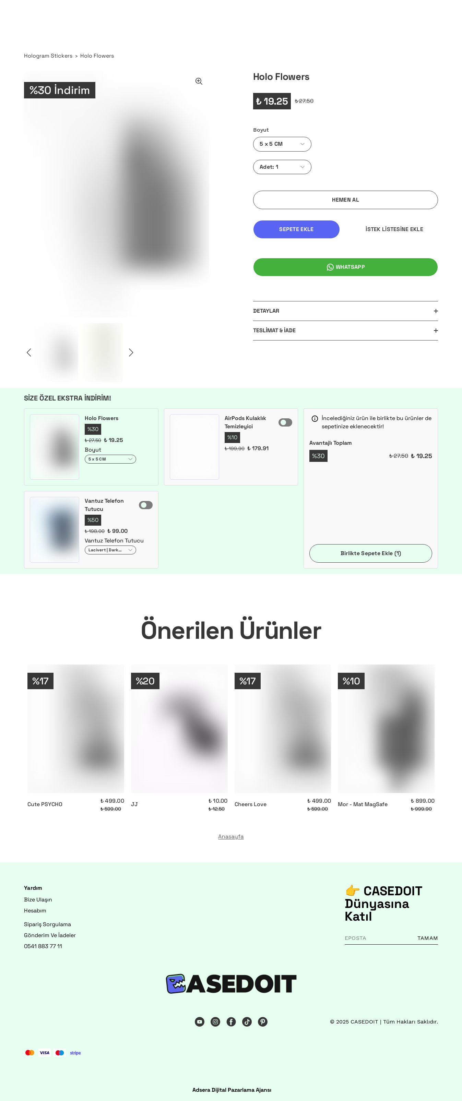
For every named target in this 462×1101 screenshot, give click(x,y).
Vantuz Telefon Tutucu (104, 505)
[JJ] (179, 729)
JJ (134, 804)
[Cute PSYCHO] (75, 729)
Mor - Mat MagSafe (363, 804)
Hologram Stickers (48, 55)
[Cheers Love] (283, 729)
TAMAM (427, 938)
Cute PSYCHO (44, 804)
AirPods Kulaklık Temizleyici (245, 422)
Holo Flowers (97, 55)
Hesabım (35, 910)
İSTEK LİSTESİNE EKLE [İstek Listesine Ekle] (394, 229)
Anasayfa (231, 836)
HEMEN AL (345, 199)
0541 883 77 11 (43, 946)
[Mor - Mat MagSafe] (386, 729)
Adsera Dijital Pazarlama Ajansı (231, 1089)
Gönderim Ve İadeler (50, 935)
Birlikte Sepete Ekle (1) (371, 553)
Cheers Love (250, 804)
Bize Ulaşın (38, 899)
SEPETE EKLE (296, 229)
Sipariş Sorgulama (47, 924)
